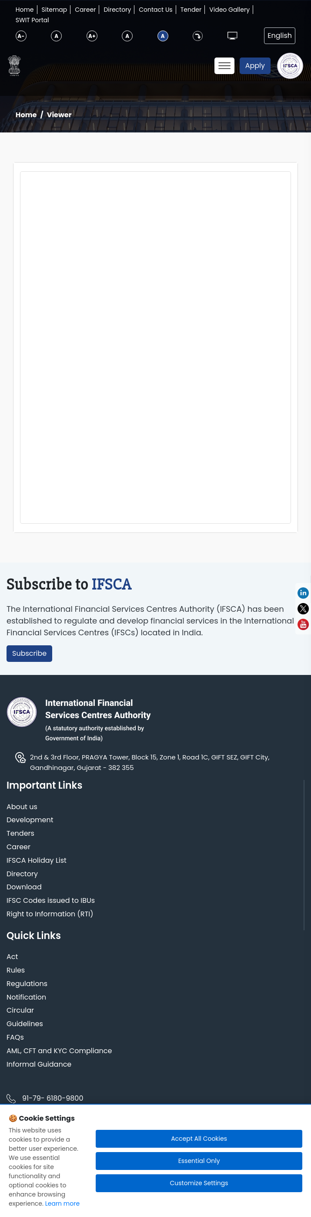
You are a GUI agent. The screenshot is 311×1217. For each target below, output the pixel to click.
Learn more (62, 1203)
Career (85, 9)
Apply (255, 66)
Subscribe (29, 653)
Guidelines (25, 1024)
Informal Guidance (39, 1064)
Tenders (20, 833)
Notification (26, 997)
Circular (20, 1010)
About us (22, 807)
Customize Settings (199, 1183)
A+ (91, 36)
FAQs (15, 1037)
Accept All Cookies (199, 1138)
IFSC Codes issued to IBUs (51, 900)
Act (12, 957)
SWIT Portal (32, 20)
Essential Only (199, 1160)
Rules (16, 970)
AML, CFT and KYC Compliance (59, 1051)
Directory (117, 9)
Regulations (27, 984)
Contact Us (155, 9)
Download (24, 887)
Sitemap (54, 9)
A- (20, 36)
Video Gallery (229, 9)
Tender (191, 9)
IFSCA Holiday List (37, 860)
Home (25, 9)
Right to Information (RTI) (50, 914)
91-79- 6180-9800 (52, 1098)
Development (30, 820)
